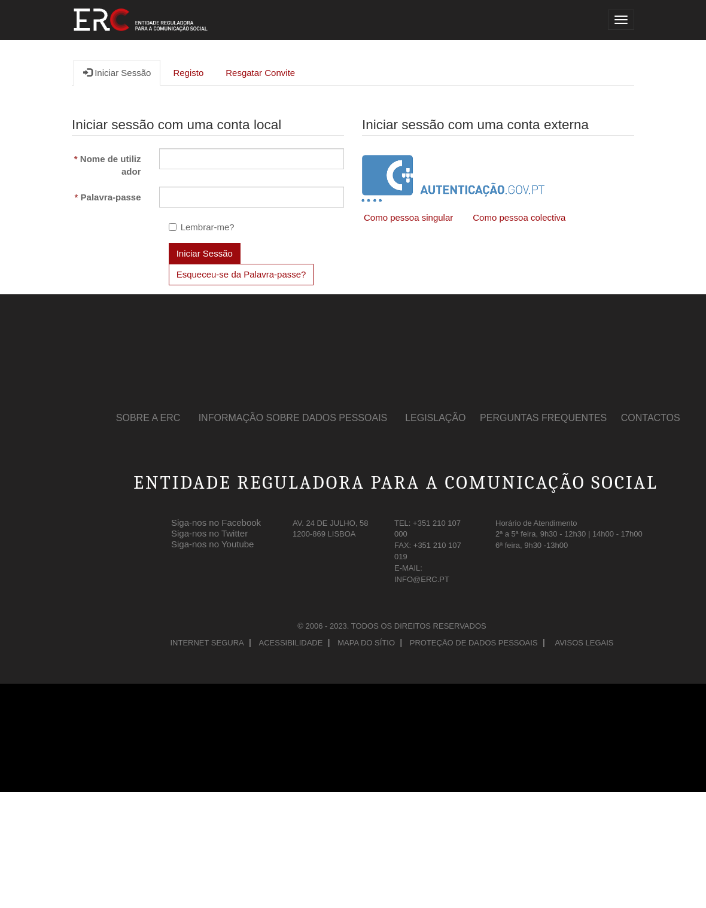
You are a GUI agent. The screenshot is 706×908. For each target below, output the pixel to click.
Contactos (650, 418)
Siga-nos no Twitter (209, 531)
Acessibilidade (291, 642)
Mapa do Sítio (366, 642)
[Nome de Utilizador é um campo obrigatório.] (252, 158)
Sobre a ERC (148, 418)
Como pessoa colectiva (519, 217)
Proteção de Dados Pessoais (474, 642)
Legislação (435, 418)
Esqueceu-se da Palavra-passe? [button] (241, 274)
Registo (188, 73)
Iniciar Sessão (117, 72)
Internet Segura (207, 642)
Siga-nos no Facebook (216, 520)
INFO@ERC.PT (421, 579)
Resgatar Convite (260, 73)
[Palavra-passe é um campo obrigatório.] (252, 197)
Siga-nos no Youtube (212, 542)
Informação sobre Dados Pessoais (293, 418)
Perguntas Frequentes (543, 418)
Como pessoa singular (408, 217)
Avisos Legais (584, 642)
